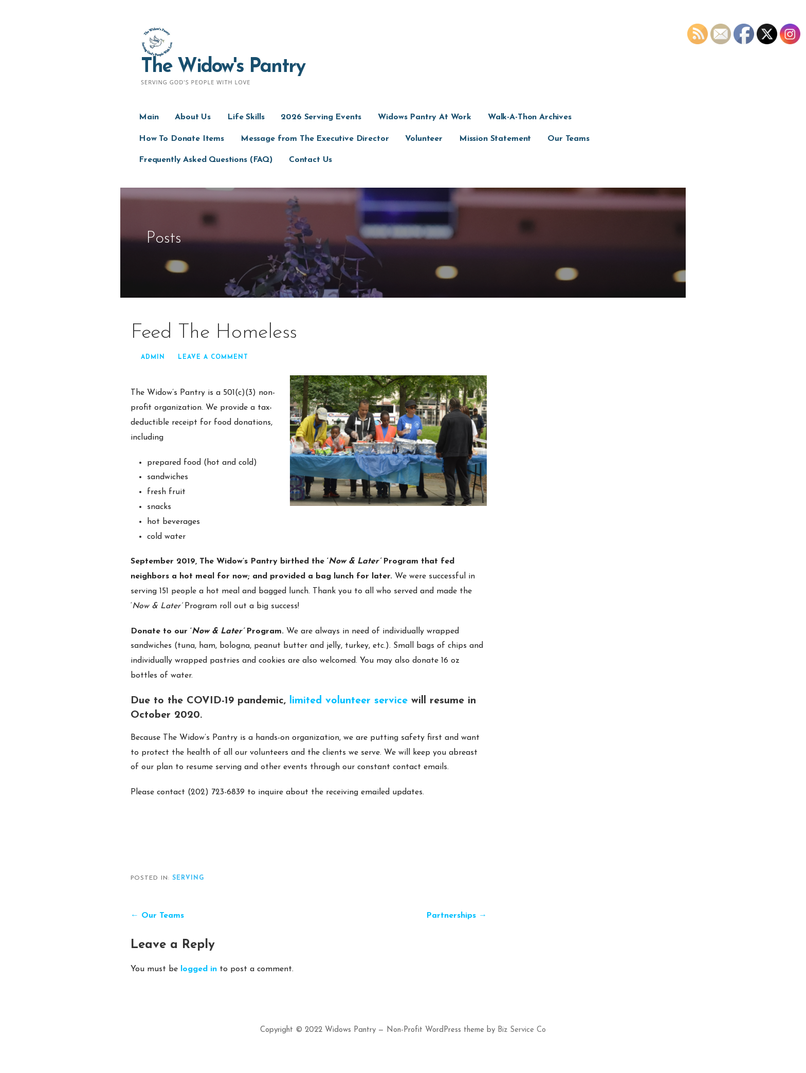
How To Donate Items (181, 139)
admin (153, 357)
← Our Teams (157, 916)
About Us (193, 117)
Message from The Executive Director (315, 139)
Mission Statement (495, 139)
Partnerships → (456, 916)
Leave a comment (213, 357)
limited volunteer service (348, 701)
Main (148, 117)
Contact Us (310, 160)
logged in (198, 969)
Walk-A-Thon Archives (530, 117)
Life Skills (245, 117)
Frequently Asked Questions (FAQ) (205, 160)
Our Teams (568, 139)
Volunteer (424, 139)
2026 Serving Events (321, 117)
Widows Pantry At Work (424, 117)
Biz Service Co (522, 1030)
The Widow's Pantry (223, 67)
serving (188, 878)
